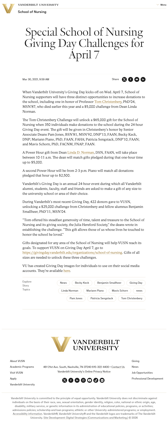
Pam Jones (76, 298)
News (63, 283)
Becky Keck (82, 283)
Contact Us (118, 367)
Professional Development (147, 379)
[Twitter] (124, 79)
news (139, 291)
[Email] (136, 79)
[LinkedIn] (143, 79)
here (66, 271)
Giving (135, 361)
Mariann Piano (95, 291)
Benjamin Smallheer (109, 283)
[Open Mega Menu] (161, 5)
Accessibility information (27, 414)
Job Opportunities (142, 373)
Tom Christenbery (107, 102)
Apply (13, 379)
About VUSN (17, 361)
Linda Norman (69, 291)
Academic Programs (22, 367)
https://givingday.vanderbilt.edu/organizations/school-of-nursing (72, 253)
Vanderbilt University (22, 384)
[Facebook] (130, 79)
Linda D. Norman (80, 153)
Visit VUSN (16, 373)
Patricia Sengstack (102, 298)
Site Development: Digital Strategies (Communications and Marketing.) (85, 418)
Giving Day (136, 283)
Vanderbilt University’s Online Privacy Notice (84, 371)
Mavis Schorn (120, 291)
